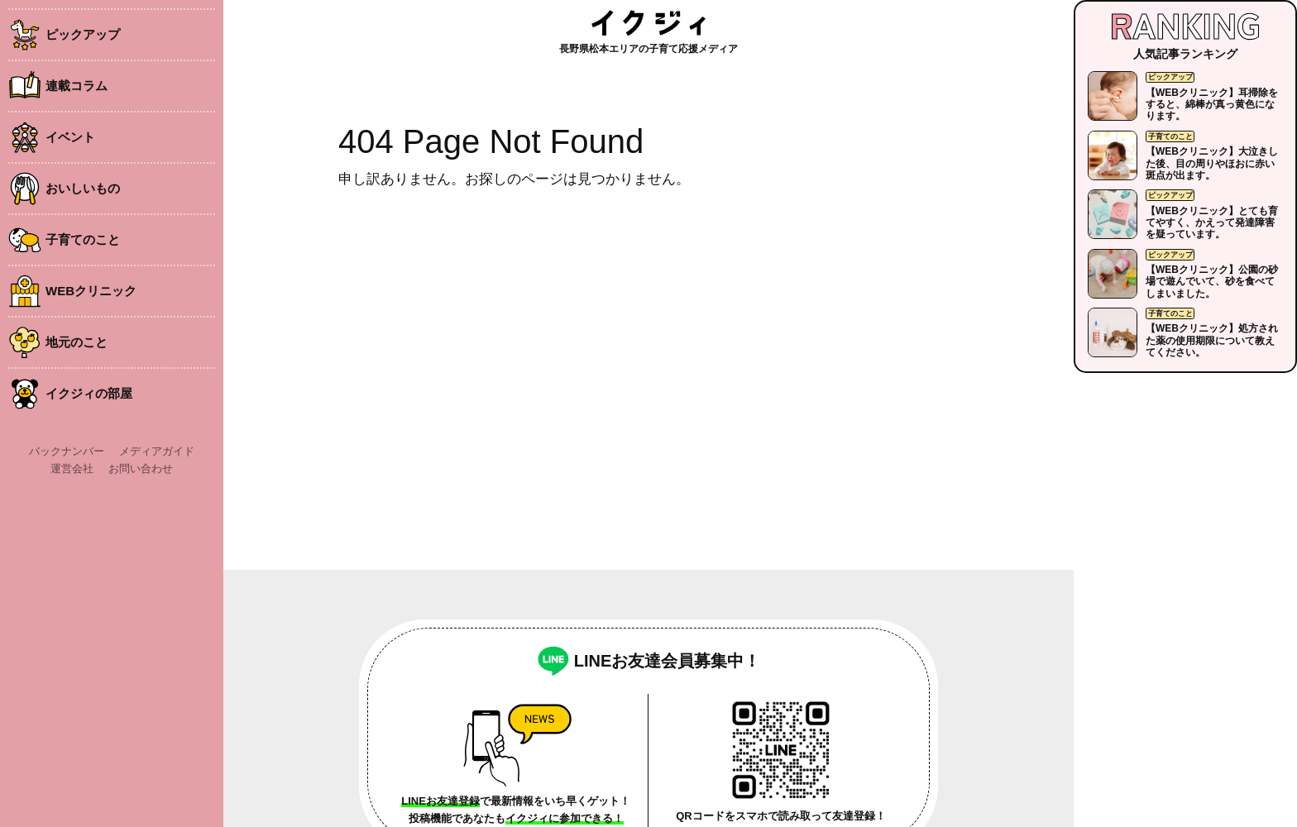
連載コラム (76, 86)
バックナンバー (66, 451)
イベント (70, 137)
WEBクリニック (90, 291)
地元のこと (76, 342)
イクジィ (648, 22)
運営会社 (71, 468)
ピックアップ (82, 34)
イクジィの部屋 (88, 393)
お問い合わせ (140, 468)
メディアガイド (156, 451)
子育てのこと (82, 239)
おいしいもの (82, 188)
